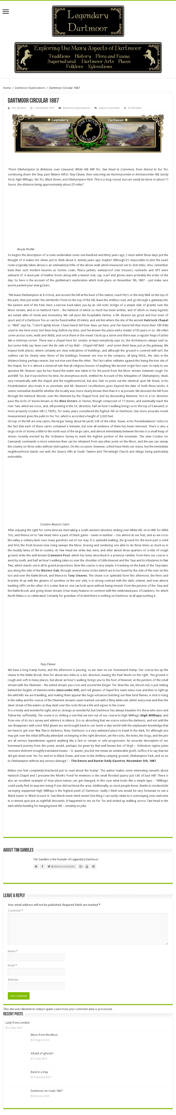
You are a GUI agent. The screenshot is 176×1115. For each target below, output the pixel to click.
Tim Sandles (19, 108)
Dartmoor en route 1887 (47, 1090)
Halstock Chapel (156, 320)
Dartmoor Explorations (30, 88)
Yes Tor (41, 730)
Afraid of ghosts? (42, 1053)
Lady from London (18, 1022)
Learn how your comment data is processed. (83, 1009)
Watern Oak (50, 570)
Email (12, 965)
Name (13, 951)
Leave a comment (109, 108)
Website (13, 979)
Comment (15, 910)
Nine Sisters (68, 401)
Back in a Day (39, 1072)
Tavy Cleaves (77, 575)
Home (7, 88)
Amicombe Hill (67, 690)
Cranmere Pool (58, 555)
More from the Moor (44, 1034)
